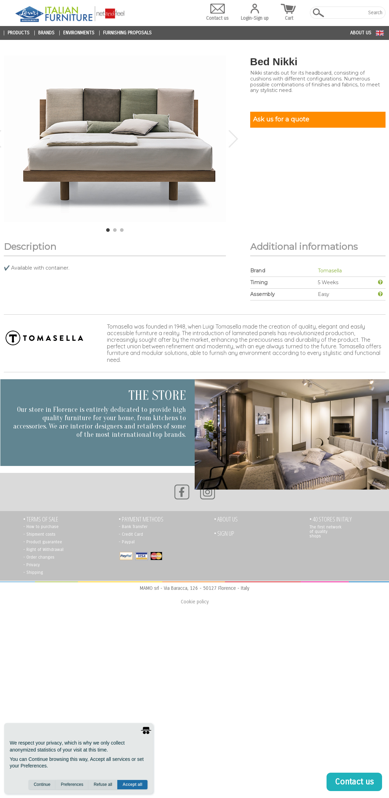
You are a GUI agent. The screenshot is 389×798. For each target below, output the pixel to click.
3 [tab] (121, 230)
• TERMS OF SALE (40, 519)
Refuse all (103, 784)
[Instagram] (207, 492)
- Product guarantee (42, 542)
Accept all (132, 784)
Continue (42, 784)
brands (46, 33)
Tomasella (330, 271)
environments (78, 33)
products (18, 33)
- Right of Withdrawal (43, 549)
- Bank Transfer (133, 526)
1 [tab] (107, 230)
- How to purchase (41, 526)
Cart (289, 12)
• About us (226, 519)
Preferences (72, 784)
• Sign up (224, 533)
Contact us (217, 12)
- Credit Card (131, 534)
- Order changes (38, 557)
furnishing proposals (127, 33)
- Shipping (33, 572)
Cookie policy (195, 602)
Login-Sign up (255, 12)
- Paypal (127, 542)
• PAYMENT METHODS (141, 519)
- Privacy (31, 564)
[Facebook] (182, 492)
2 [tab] (114, 230)
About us (360, 33)
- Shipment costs (39, 534)
